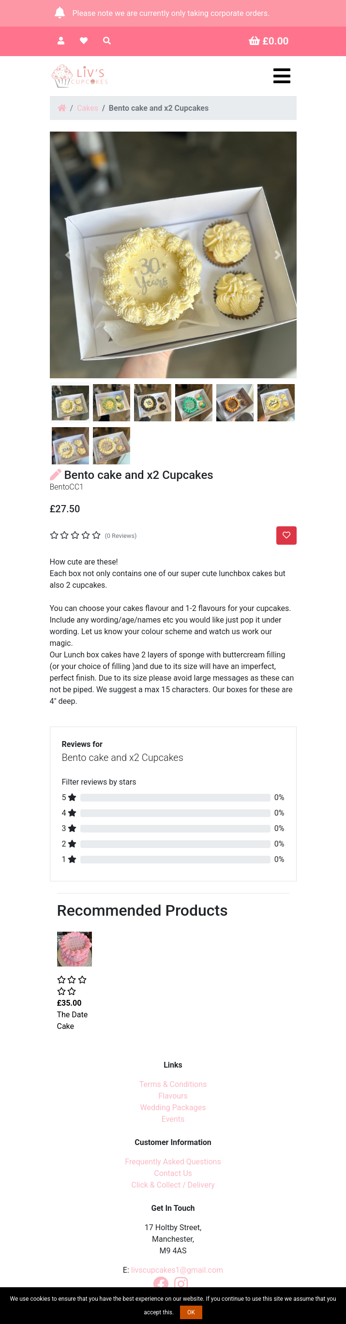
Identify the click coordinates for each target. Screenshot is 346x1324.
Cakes (87, 108)
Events (173, 1119)
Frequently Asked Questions (173, 1161)
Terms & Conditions (173, 1084)
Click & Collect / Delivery (173, 1185)
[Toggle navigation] (282, 76)
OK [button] (191, 1312)
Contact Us (173, 1173)
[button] (68, 255)
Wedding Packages (173, 1107)
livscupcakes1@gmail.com (177, 1270)
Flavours (173, 1096)
